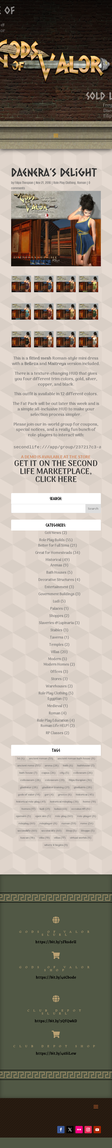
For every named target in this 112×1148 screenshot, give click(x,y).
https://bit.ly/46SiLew (56, 1053)
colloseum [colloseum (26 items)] (82, 773)
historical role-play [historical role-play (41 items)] (31, 802)
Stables (56, 630)
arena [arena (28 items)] (52, 765)
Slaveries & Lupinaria (56, 623)
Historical (53, 560)
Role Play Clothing (64, 182)
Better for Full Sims (53, 546)
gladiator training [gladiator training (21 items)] (56, 787)
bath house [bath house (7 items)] (28, 773)
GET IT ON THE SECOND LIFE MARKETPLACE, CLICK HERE (56, 471)
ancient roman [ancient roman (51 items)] (41, 758)
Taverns (56, 638)
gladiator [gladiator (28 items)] (29, 787)
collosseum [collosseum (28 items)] (30, 780)
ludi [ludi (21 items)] (45, 809)
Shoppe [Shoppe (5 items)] (88, 831)
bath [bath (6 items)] (68, 765)
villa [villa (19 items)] (44, 838)
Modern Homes (56, 665)
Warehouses (56, 686)
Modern (54, 659)
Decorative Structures (56, 580)
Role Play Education (53, 721)
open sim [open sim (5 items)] (43, 816)
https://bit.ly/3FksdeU (55, 941)
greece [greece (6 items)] (65, 794)
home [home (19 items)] (89, 802)
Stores (56, 679)
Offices (56, 672)
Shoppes (56, 616)
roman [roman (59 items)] (69, 823)
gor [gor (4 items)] (49, 794)
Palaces (56, 609)
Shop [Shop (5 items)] (71, 831)
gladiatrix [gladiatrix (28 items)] (83, 787)
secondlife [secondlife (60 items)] (27, 831)
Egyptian (55, 699)
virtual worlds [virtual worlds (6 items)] (80, 838)
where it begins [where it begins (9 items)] (56, 845)
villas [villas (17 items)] (60, 838)
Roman (81, 182)
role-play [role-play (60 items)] (64, 816)
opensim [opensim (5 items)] (23, 816)
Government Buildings (56, 594)
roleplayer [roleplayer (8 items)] (48, 823)
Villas (55, 652)
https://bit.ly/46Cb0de (56, 977)
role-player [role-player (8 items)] (86, 816)
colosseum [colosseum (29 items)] (55, 780)
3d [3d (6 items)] (21, 758)
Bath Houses (56, 573)
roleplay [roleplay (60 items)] (27, 823)
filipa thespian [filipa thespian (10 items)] (80, 780)
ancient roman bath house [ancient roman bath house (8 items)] (76, 758)
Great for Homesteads (53, 553)
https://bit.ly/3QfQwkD (56, 1020)
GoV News (53, 533)
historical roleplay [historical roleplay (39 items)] (64, 802)
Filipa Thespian (24, 182)
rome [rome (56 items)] (86, 823)
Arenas (56, 565)
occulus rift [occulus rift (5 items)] (80, 809)
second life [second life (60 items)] (51, 831)
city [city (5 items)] (64, 773)
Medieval (54, 706)
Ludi (56, 602)
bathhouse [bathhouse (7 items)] (86, 765)
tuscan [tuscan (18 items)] (27, 838)
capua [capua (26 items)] (48, 773)
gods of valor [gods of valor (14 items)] (29, 794)
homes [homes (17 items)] (28, 809)
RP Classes (54, 733)
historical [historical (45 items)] (85, 794)
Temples (56, 645)
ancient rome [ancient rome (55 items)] (28, 765)
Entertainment (56, 587)
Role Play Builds (52, 540)
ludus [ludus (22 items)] (60, 809)
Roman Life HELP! (55, 726)
